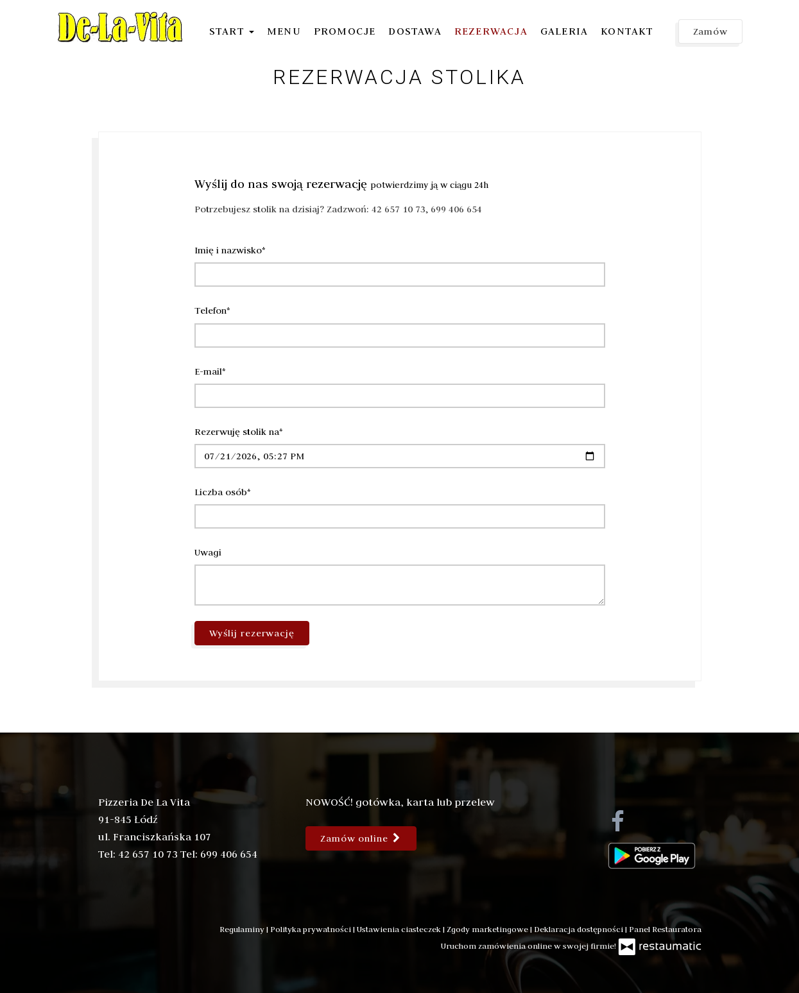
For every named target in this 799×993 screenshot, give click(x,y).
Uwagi (207, 552)
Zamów (710, 31)
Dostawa (414, 30)
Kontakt (627, 30)
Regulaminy (242, 929)
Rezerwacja (491, 30)
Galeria (564, 30)
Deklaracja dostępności (579, 929)
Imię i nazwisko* (230, 250)
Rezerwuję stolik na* (238, 431)
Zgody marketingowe (488, 929)
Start (231, 30)
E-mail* (210, 371)
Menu (284, 30)
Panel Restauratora (665, 929)
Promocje (345, 30)
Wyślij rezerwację (252, 633)
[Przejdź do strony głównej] (120, 27)
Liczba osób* (222, 492)
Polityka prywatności (311, 929)
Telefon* (212, 310)
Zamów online (361, 838)
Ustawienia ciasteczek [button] (400, 929)
